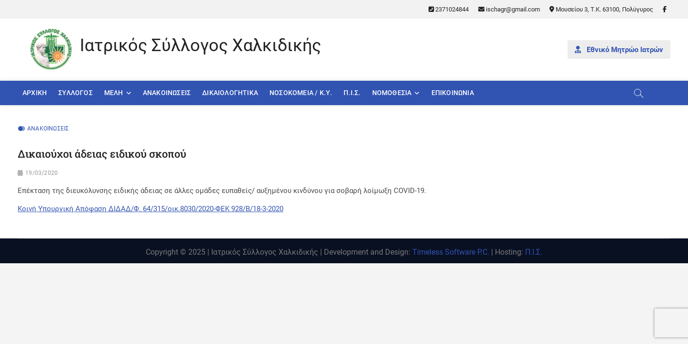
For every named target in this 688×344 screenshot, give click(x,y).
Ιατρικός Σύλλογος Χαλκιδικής (200, 45)
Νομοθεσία (392, 93)
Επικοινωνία (452, 93)
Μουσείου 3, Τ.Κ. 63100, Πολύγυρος (601, 9)
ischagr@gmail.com (509, 9)
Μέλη (113, 93)
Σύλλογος (75, 93)
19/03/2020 (41, 173)
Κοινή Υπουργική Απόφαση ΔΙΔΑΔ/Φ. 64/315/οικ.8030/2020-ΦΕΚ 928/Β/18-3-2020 (150, 208)
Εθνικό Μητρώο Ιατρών (619, 49)
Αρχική (34, 93)
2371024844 (449, 9)
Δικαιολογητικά (230, 93)
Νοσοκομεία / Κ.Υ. (300, 93)
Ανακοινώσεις (167, 93)
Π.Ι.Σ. (352, 93)
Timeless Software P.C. (450, 252)
